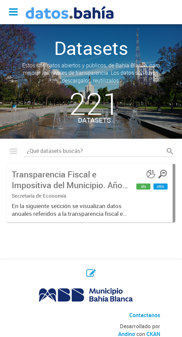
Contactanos (144, 315)
